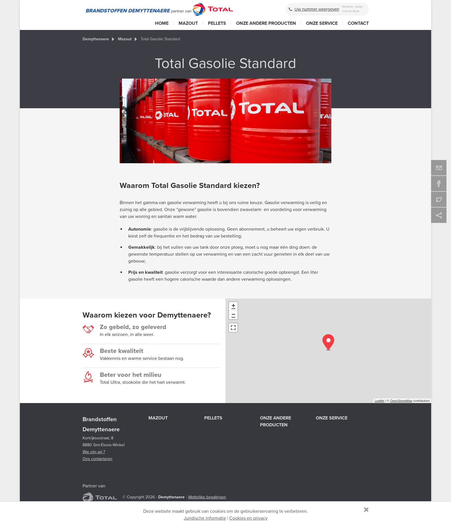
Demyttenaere (96, 39)
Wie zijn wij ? (94, 451)
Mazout (188, 23)
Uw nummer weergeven (317, 9)
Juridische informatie (205, 518)
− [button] (233, 315)
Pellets (217, 23)
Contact (358, 23)
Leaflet (379, 400)
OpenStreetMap (401, 400)
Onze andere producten (266, 23)
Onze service (322, 23)
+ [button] (233, 306)
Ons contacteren (97, 458)
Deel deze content (439, 215)
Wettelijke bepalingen (207, 497)
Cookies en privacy (248, 518)
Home (162, 23)
